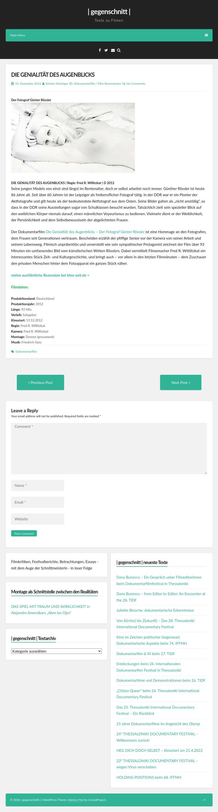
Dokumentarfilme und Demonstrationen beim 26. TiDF (161, 680)
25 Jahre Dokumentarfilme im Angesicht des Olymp (158, 723)
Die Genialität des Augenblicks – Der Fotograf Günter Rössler (95, 231)
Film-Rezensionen (109, 83)
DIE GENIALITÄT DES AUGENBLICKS (53, 74)
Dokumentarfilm (84, 83)
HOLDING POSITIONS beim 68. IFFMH (149, 777)
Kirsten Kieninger (57, 83)
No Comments (135, 83)
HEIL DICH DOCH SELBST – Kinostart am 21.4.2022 (160, 750)
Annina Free (76, 800)
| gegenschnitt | (109, 11)
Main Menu (109, 35)
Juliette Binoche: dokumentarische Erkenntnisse (155, 610)
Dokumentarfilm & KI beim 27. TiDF (146, 653)
